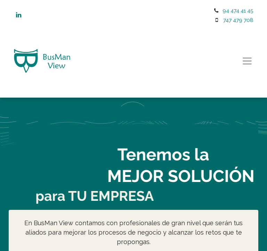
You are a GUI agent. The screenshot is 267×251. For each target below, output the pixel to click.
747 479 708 (238, 20)
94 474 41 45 (237, 10)
